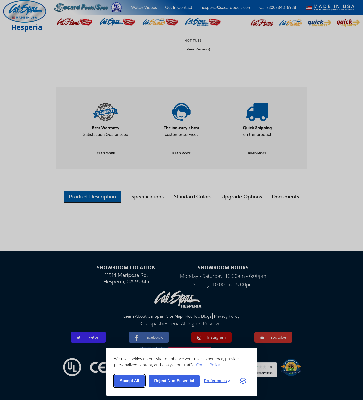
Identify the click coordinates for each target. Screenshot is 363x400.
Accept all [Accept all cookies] (129, 381)
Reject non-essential (174, 381)
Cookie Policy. (208, 365)
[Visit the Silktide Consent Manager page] (243, 381)
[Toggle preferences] (217, 381)
